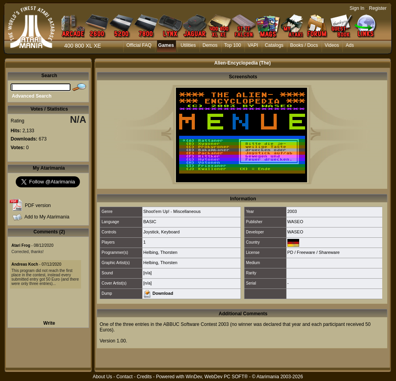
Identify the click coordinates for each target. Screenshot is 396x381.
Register (378, 8)
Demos (210, 45)
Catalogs (274, 45)
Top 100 (232, 45)
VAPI (253, 45)
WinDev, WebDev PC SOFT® (217, 376)
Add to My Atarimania (46, 217)
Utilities (188, 45)
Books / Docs (304, 45)
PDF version (38, 205)
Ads (350, 45)
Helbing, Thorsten (160, 252)
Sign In (357, 8)
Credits (144, 376)
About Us (102, 376)
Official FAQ (139, 45)
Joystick (151, 231)
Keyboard (170, 231)
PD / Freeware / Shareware (313, 252)
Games (166, 45)
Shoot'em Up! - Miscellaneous (172, 211)
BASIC (149, 221)
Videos (332, 45)
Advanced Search (32, 96)
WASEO (295, 221)
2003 (292, 211)
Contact (124, 376)
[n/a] (147, 272)
